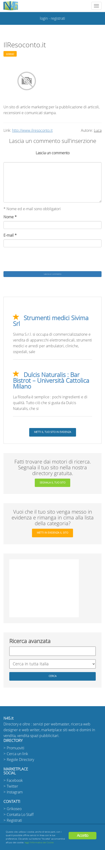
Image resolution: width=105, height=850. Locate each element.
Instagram (15, 792)
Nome (10, 217)
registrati (58, 18)
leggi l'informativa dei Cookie (39, 842)
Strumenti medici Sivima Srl (51, 321)
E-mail (10, 235)
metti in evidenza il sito (52, 532)
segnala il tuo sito (52, 482)
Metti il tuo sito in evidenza (52, 432)
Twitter (12, 786)
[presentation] (38, 260)
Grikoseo (14, 809)
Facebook (15, 780)
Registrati (14, 820)
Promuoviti (15, 748)
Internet (10, 54)
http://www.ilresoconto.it (32, 130)
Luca (98, 130)
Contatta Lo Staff (20, 814)
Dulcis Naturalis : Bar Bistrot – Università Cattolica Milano (51, 380)
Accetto (82, 835)
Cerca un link (17, 754)
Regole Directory (20, 759)
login (44, 18)
